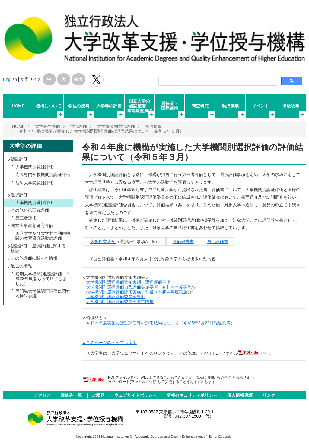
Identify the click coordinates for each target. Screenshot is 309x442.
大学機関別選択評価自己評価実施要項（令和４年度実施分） (143, 287)
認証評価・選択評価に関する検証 (38, 248)
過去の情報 (21, 266)
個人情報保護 (240, 395)
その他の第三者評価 (30, 210)
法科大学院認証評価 (34, 182)
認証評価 (19, 158)
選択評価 (78, 126)
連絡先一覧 (72, 395)
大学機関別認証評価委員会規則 (115, 296)
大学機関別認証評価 (34, 166)
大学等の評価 (109, 105)
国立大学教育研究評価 (32, 225)
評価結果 (153, 126)
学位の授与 (78, 105)
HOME (18, 105)
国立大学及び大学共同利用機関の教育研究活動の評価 (42, 236)
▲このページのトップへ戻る (109, 342)
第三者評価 (26, 218)
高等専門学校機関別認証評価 (42, 174)
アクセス (43, 395)
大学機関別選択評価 (116, 126)
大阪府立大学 (103, 241)
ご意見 (99, 395)
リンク (269, 395)
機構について (48, 105)
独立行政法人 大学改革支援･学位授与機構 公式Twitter (97, 80)
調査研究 (200, 105)
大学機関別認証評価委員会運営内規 (120, 301)
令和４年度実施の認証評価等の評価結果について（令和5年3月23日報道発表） (160, 322)
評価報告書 (183, 241)
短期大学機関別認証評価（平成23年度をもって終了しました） (42, 278)
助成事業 (230, 105)
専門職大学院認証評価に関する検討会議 (42, 293)
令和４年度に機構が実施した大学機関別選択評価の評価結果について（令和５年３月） (101, 131)
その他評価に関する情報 (34, 258)
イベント (260, 105)
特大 (78, 79)
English (10, 79)
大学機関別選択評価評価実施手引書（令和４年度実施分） (141, 291)
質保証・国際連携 (169, 106)
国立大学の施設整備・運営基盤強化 (139, 106)
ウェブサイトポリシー (136, 395)
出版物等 (290, 105)
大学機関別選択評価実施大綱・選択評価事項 (128, 282)
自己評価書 (217, 241)
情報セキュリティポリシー (192, 395)
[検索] (217, 81)
